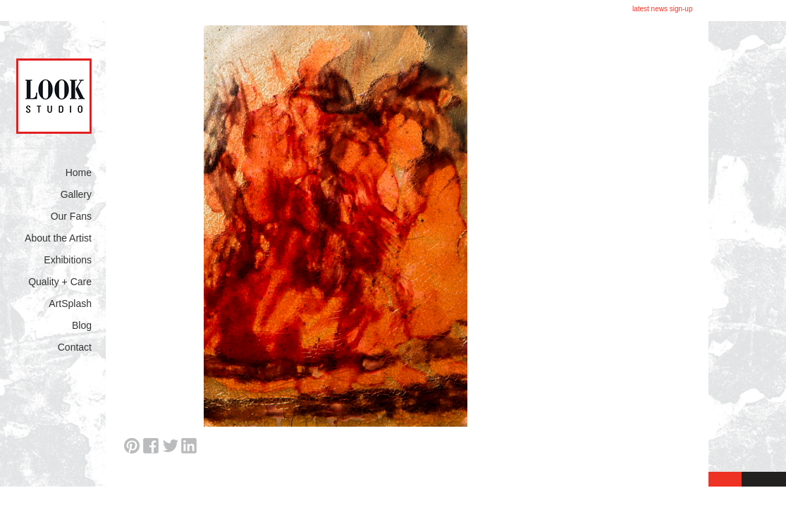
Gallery (76, 194)
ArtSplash (70, 303)
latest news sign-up (662, 9)
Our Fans (71, 216)
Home (79, 172)
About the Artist (58, 238)
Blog (82, 325)
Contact (75, 347)
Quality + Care (60, 281)
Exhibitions (68, 259)
